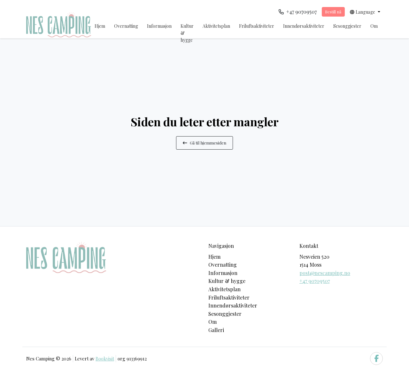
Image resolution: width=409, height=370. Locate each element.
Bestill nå (333, 11)
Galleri (216, 330)
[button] (365, 11)
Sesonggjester (347, 26)
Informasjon (159, 26)
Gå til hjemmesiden (204, 142)
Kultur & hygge (187, 33)
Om (374, 26)
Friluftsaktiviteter (256, 26)
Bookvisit (105, 358)
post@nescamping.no (324, 273)
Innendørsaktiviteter (303, 26)
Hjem (100, 26)
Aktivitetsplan (216, 26)
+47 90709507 (314, 281)
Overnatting (126, 26)
